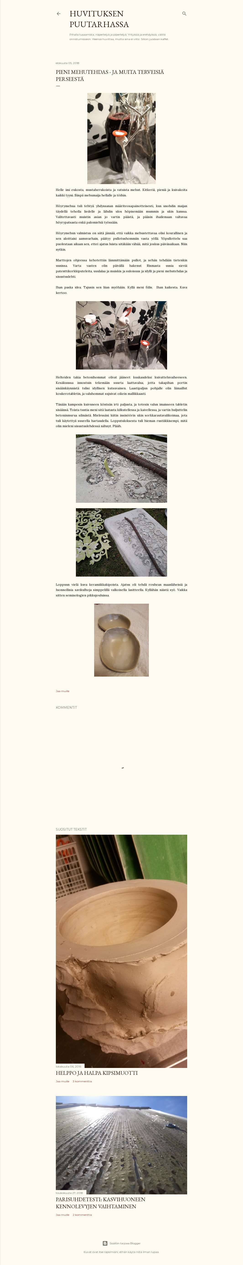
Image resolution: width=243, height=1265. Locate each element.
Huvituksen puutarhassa (99, 19)
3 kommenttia (82, 1081)
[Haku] (184, 12)
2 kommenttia (82, 1214)
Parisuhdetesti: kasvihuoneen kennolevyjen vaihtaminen (100, 1203)
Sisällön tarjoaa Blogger (121, 1243)
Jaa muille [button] (62, 691)
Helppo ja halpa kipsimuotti (97, 1072)
